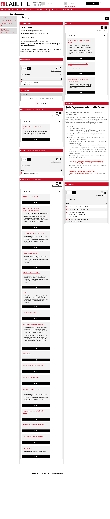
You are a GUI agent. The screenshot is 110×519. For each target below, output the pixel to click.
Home (3, 9)
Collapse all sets (56, 71)
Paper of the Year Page (34, 51)
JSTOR (25, 334)
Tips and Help (69, 103)
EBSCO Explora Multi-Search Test (33, 478)
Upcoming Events (25, 23)
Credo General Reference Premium (33, 275)
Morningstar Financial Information (33, 366)
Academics (37, 9)
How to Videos (69, 184)
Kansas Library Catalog (30, 354)
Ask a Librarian (24, 110)
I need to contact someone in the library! (78, 65)
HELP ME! (68, 23)
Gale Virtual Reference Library (31, 315)
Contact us (45, 515)
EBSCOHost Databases (30, 295)
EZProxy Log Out (28, 490)
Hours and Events (6, 23)
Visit (42, 159)
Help (73, 9)
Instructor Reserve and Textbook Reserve (32, 171)
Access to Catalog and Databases (30, 221)
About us (35, 515)
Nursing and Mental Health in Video (33, 407)
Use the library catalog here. (31, 238)
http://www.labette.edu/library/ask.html (80, 86)
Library (47, 9)
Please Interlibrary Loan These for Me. (31, 129)
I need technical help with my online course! (78, 41)
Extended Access (25, 60)
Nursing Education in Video (31, 419)
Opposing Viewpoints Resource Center (32, 432)
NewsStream (26, 396)
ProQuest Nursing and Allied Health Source (33, 454)
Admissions (13, 9)
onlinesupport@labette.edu (76, 50)
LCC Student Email (7, 33)
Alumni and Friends (60, 9)
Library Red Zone (19, 14)
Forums (3, 26)
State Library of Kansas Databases (33, 467)
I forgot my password (69, 6)
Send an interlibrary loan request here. (32, 147)
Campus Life (25, 9)
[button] (29, 68)
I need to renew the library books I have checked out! (78, 80)
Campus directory (57, 515)
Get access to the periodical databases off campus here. (31, 251)
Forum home (43, 123)
